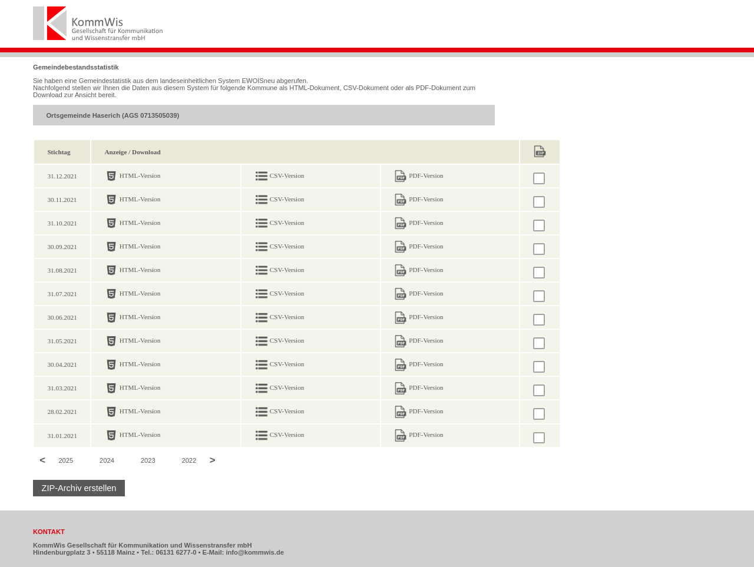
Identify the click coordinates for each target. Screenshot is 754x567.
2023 (148, 461)
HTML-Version (140, 175)
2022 (188, 461)
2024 (107, 461)
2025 (65, 461)
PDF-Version (426, 175)
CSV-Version (287, 175)
